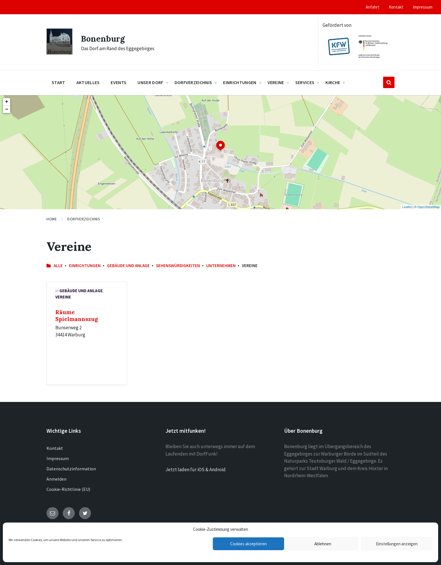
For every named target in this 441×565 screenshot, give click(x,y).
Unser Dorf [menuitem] (150, 82)
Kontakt (54, 448)
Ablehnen (322, 543)
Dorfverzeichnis (83, 218)
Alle (58, 265)
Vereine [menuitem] (276, 82)
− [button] (6, 109)
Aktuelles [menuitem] (88, 82)
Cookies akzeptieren (248, 543)
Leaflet (407, 207)
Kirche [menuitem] (332, 82)
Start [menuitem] (58, 82)
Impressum (57, 458)
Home (51, 218)
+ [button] (6, 101)
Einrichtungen (85, 265)
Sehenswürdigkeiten (178, 265)
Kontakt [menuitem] (396, 7)
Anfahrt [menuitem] (372, 7)
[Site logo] (59, 53)
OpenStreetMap (428, 207)
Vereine (63, 297)
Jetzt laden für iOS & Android (195, 469)
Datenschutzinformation (71, 468)
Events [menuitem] (118, 82)
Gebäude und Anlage (128, 265)
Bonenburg (103, 38)
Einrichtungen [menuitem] (239, 82)
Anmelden (56, 479)
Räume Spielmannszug (76, 315)
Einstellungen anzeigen (397, 543)
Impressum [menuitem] (422, 7)
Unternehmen (221, 265)
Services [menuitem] (305, 82)
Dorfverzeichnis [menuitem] (193, 82)
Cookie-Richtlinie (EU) (68, 489)
